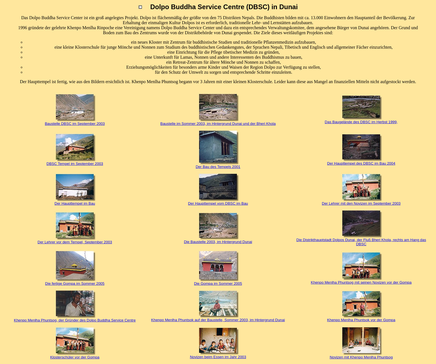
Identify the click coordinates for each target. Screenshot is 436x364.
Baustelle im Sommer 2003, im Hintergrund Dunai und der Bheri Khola (218, 124)
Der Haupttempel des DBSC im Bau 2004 (361, 163)
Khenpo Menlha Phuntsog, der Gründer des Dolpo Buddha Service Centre (75, 320)
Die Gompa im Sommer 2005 (218, 283)
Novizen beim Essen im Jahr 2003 (218, 357)
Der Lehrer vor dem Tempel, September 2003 (75, 242)
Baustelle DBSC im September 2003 (75, 124)
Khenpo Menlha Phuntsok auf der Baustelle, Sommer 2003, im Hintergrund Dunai (218, 320)
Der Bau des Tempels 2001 (218, 167)
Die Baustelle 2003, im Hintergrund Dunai (218, 242)
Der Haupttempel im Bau (74, 203)
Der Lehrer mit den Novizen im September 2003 (361, 203)
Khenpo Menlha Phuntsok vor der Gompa (361, 320)
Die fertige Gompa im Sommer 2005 (74, 283)
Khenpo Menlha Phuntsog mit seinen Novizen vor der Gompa (361, 282)
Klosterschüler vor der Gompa (74, 357)
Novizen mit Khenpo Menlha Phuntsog (361, 357)
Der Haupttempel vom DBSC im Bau (218, 203)
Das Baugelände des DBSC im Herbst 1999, (361, 122)
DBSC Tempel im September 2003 (74, 164)
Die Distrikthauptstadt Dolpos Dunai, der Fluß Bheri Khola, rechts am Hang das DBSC (361, 242)
